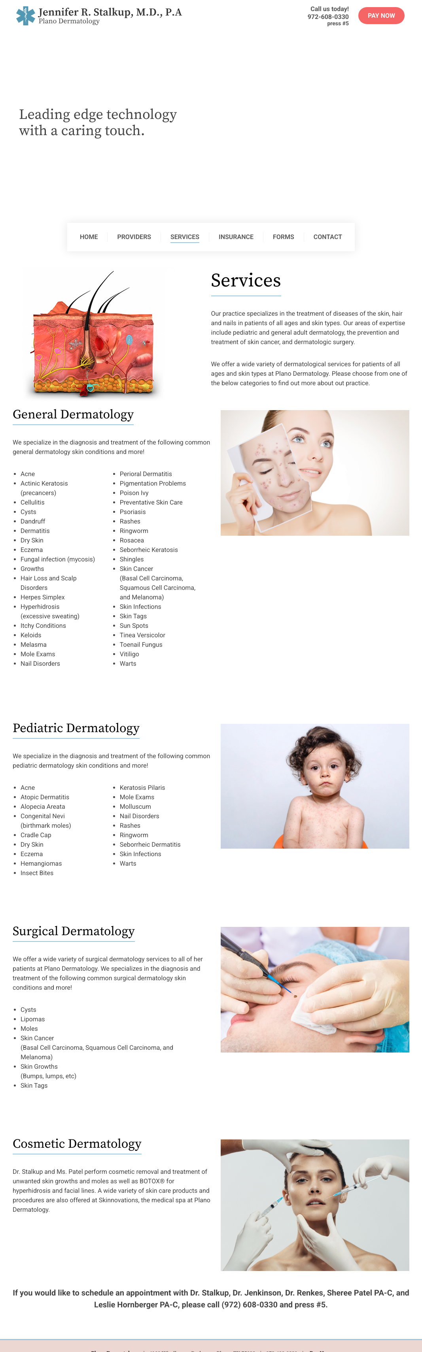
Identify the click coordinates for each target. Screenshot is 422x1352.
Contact (328, 237)
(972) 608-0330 (249, 1304)
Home (89, 237)
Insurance (236, 237)
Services (184, 237)
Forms (283, 237)
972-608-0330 (328, 17)
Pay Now (381, 15)
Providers (134, 237)
